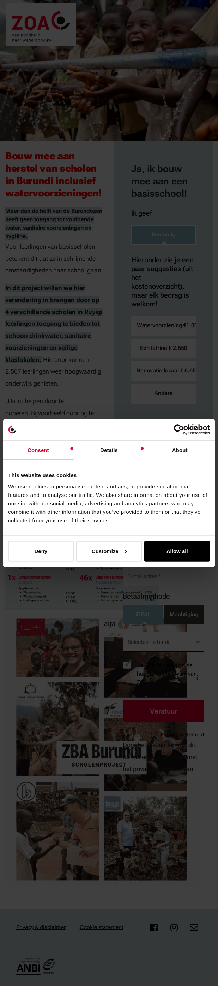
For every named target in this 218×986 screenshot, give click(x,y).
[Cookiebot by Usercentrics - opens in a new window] (179, 429)
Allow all (177, 551)
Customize (109, 551)
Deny (40, 551)
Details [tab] (109, 450)
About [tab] (180, 450)
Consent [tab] (38, 450)
